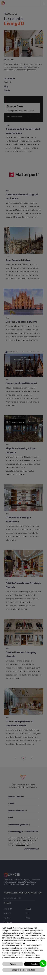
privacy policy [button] (11, 933)
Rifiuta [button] (13, 964)
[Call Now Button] (42, 963)
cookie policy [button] (20, 943)
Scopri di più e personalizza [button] (23, 970)
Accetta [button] (34, 964)
